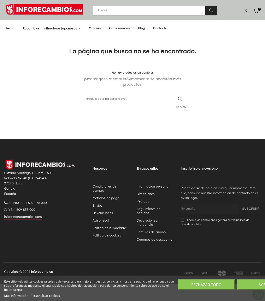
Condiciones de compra (105, 205)
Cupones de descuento (154, 256)
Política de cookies (107, 252)
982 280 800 (16, 220)
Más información (16, 296)
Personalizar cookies (45, 296)
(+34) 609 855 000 (19, 226)
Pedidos (143, 218)
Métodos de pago (106, 215)
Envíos (98, 222)
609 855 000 (37, 220)
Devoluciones (103, 230)
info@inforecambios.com (23, 233)
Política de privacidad (109, 245)
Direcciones (146, 211)
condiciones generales (216, 237)
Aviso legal (101, 237)
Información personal (153, 203)
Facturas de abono (151, 249)
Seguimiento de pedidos (148, 228)
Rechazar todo (206, 284)
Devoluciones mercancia (147, 239)
